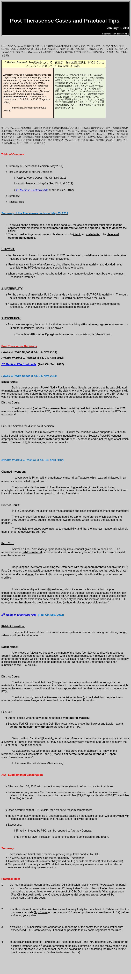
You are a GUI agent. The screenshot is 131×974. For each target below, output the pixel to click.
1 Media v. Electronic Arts (32, 190)
